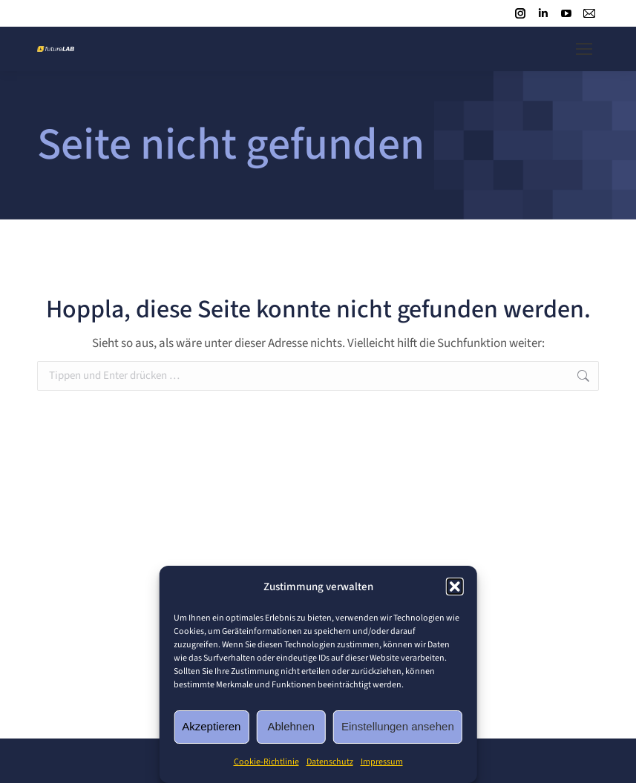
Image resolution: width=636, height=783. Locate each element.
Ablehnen (291, 726)
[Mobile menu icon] (584, 49)
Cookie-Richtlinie (266, 762)
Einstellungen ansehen (397, 726)
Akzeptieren (211, 726)
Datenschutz (329, 762)
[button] (455, 586)
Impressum (382, 762)
